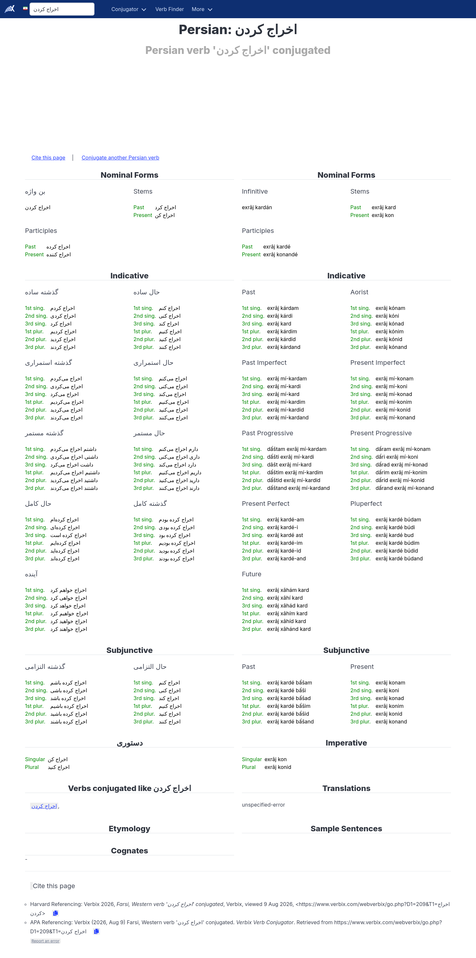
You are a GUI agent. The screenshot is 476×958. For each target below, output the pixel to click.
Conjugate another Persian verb (120, 157)
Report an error (45, 941)
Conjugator (125, 9)
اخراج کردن (44, 806)
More (198, 9)
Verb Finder (169, 9)
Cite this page (48, 157)
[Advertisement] (220, 101)
